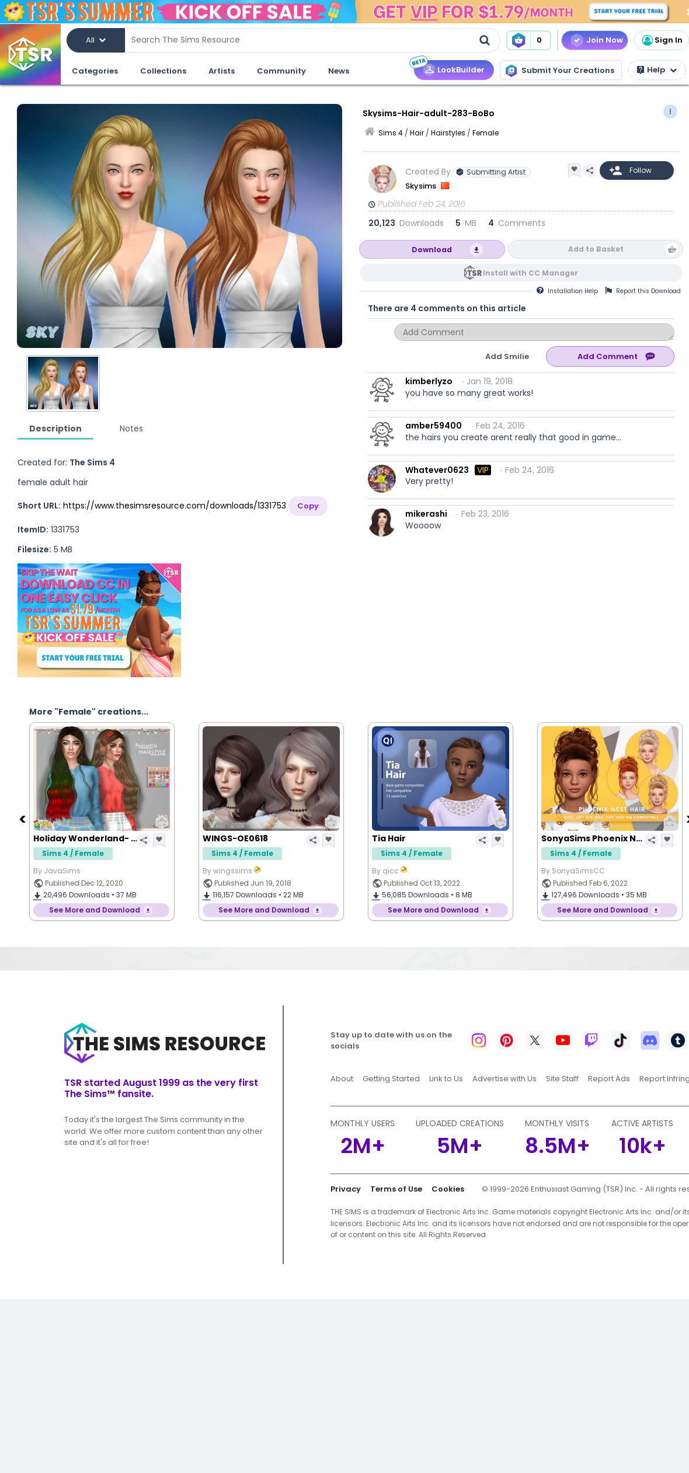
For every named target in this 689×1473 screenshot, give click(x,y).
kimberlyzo (429, 381)
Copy (308, 505)
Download (432, 250)
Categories (95, 70)
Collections (163, 70)
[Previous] (23, 818)
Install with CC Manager (530, 273)
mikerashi (426, 514)
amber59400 (433, 425)
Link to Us (446, 1078)
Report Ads (609, 1078)
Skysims (421, 185)
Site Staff (562, 1078)
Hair (417, 133)
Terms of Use (396, 1189)
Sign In (662, 40)
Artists (221, 70)
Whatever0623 (437, 470)
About (341, 1078)
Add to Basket (596, 249)
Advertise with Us (504, 1078)
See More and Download (94, 910)
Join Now (604, 40)
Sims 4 (390, 133)
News (338, 70)
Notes (131, 428)
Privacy (345, 1189)
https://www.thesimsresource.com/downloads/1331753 (174, 505)
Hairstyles (448, 133)
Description (55, 428)
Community (281, 70)
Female (485, 133)
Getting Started (391, 1078)
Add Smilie (507, 356)
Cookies (448, 1189)
